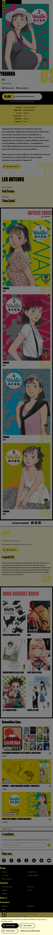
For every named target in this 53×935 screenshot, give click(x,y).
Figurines (30, 887)
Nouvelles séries (7, 887)
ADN (3, 909)
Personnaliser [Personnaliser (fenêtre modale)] (10, 931)
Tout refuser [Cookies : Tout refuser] (27, 925)
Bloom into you (7, 879)
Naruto (4, 872)
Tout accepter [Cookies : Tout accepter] (10, 925)
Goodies (4, 890)
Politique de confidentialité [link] (30, 931)
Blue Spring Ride (33, 875)
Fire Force (5, 875)
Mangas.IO (31, 906)
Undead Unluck (32, 872)
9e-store (5, 906)
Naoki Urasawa (6, 83)
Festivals (5, 893)
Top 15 (30, 890)
